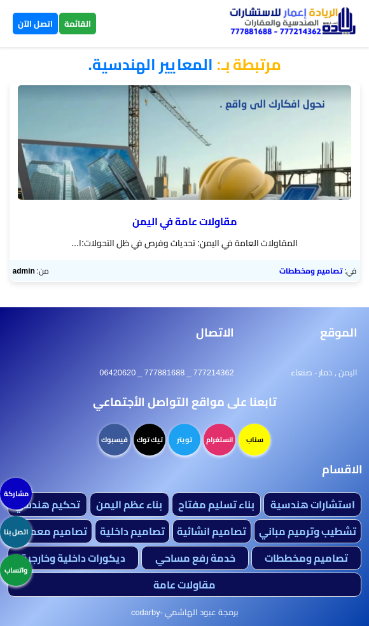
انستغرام (219, 439)
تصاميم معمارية (50, 531)
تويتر (184, 439)
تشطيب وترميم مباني (307, 531)
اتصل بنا (16, 531)
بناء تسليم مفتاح (216, 504)
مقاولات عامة (184, 584)
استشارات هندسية (312, 504)
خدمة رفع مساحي (195, 557)
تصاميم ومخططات (310, 270)
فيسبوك (114, 439)
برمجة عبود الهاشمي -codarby (184, 612)
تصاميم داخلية (132, 531)
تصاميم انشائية (211, 531)
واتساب (15, 570)
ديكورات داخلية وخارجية (73, 557)
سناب (254, 439)
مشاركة (16, 493)
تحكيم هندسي (47, 504)
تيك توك (150, 439)
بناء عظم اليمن (129, 504)
